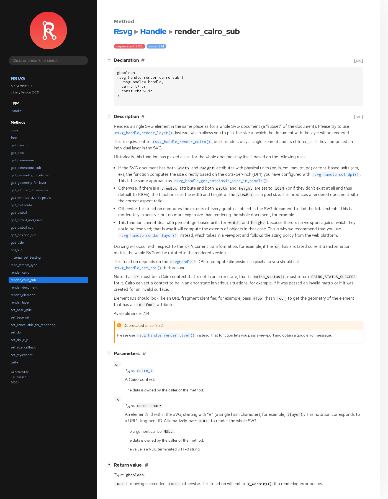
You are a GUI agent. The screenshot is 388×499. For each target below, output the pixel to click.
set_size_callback (23, 347)
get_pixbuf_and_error (26, 220)
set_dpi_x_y (19, 340)
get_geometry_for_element (31, 175)
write (14, 362)
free (14, 138)
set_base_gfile (21, 310)
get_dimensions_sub (26, 168)
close (15, 130)
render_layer (20, 302)
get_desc (17, 153)
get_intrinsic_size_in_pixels (31, 197)
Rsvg (18, 78)
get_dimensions (22, 160)
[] (110, 59)
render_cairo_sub (23, 280)
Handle (16, 111)
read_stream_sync (24, 265)
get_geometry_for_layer (28, 182)
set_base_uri (20, 317)
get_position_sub (23, 235)
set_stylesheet (22, 355)
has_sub (16, 250)
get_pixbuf (19, 212)
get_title (17, 242)
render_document (24, 287)
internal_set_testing (26, 257)
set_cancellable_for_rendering (33, 325)
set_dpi (16, 332)
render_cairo (20, 272)
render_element (23, 295)
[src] (358, 60)
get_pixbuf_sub (22, 227)
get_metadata (21, 205)
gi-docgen (19, 377)
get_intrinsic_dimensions (29, 190)
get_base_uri (20, 145)
